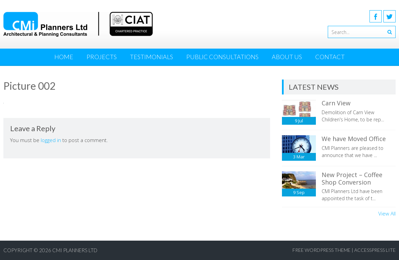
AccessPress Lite (375, 250)
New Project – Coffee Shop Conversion (352, 178)
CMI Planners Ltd (74, 250)
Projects (102, 56)
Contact (330, 56)
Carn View (336, 103)
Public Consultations (222, 56)
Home (63, 56)
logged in (51, 140)
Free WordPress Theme (321, 250)
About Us (287, 56)
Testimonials (151, 56)
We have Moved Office (354, 139)
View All (387, 213)
